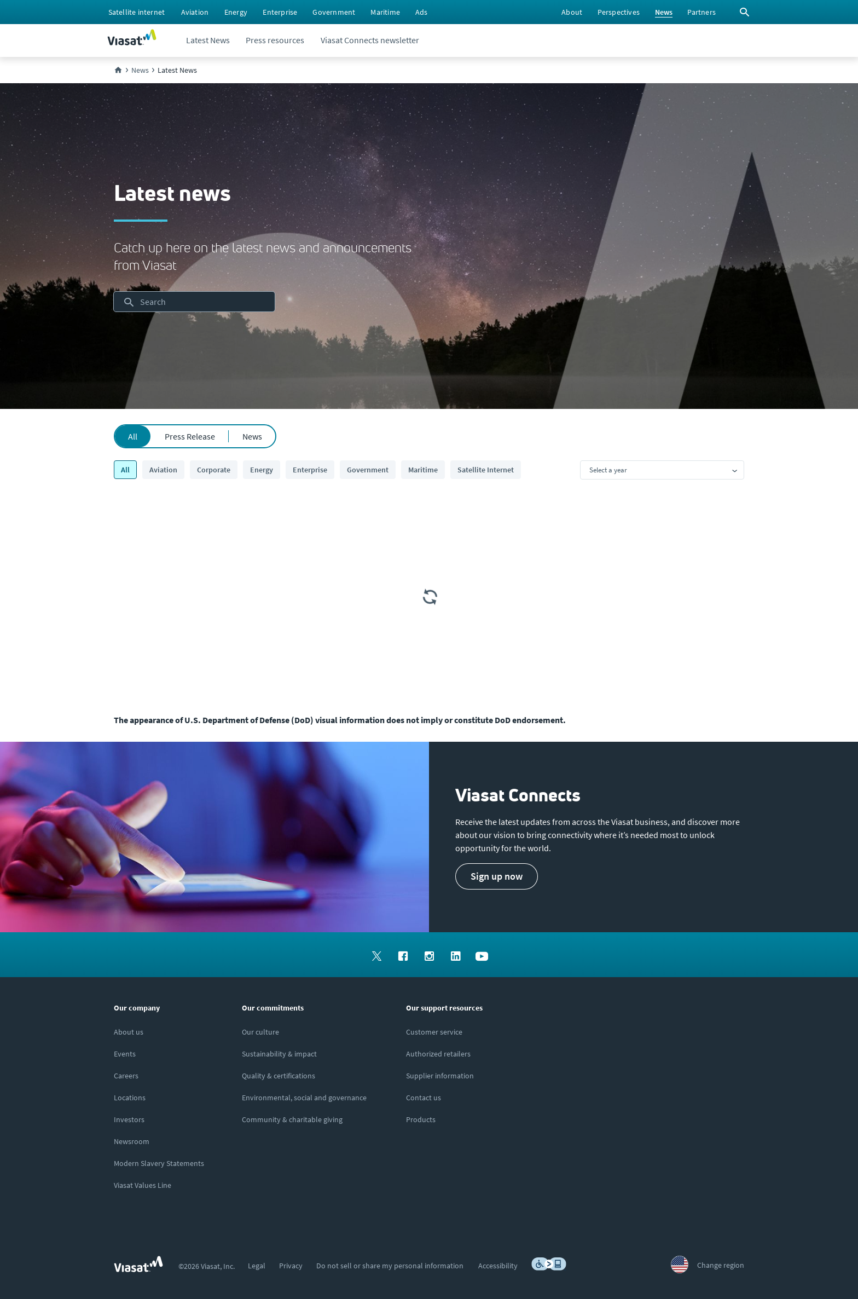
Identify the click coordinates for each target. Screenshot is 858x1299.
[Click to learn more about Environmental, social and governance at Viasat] (304, 1097)
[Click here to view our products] (421, 1119)
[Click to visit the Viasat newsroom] (131, 1141)
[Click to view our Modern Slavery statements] (159, 1163)
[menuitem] (136, 12)
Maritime (423, 470)
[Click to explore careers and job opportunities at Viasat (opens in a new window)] (126, 1076)
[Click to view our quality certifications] (278, 1076)
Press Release (190, 436)
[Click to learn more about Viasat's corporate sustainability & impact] (279, 1054)
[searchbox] (194, 301)
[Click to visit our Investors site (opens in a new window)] (129, 1119)
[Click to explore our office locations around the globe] (130, 1097)
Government (368, 470)
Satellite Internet (485, 470)
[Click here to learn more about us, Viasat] (128, 1032)
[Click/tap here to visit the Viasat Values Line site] (142, 1185)
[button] (496, 876)
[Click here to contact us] (423, 1097)
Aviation (163, 470)
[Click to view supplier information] (440, 1076)
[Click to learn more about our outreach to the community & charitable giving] (292, 1119)
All (132, 436)
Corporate (213, 470)
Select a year (608, 470)
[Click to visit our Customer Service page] (434, 1032)
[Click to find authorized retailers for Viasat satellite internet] (438, 1054)
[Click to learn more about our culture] (260, 1032)
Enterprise (310, 470)
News (252, 436)
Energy (261, 470)
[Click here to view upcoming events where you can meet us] (125, 1054)
